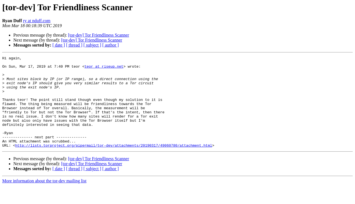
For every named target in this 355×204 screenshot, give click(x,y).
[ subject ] (92, 45)
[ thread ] (74, 45)
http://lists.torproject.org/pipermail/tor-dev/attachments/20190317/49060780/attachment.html (113, 163)
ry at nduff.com (36, 20)
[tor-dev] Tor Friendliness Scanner (98, 35)
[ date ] (58, 45)
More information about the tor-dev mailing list (44, 199)
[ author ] (110, 45)
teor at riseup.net (103, 68)
